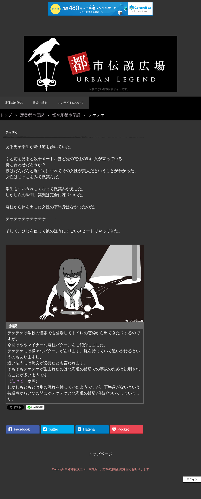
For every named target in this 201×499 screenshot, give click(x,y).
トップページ (100, 454)
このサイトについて (71, 102)
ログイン (192, 479)
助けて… (19, 381)
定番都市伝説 (14, 102)
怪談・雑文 (40, 102)
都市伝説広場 (100, 64)
